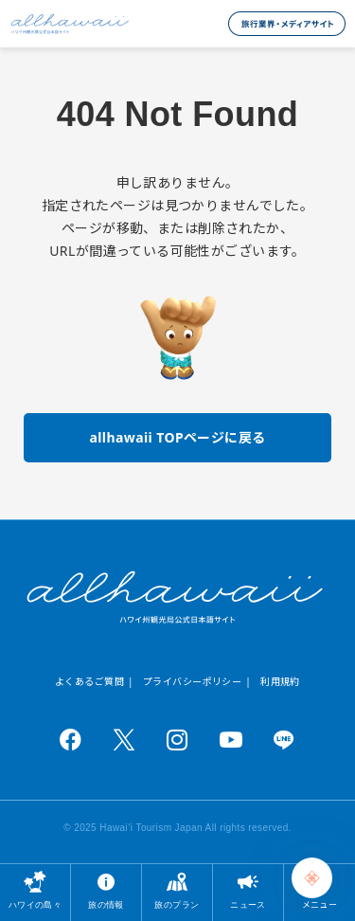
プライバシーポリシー (192, 681)
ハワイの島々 (35, 904)
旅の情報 (106, 904)
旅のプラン (176, 904)
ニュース (248, 904)
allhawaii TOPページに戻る (177, 437)
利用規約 (280, 681)
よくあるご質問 (89, 681)
